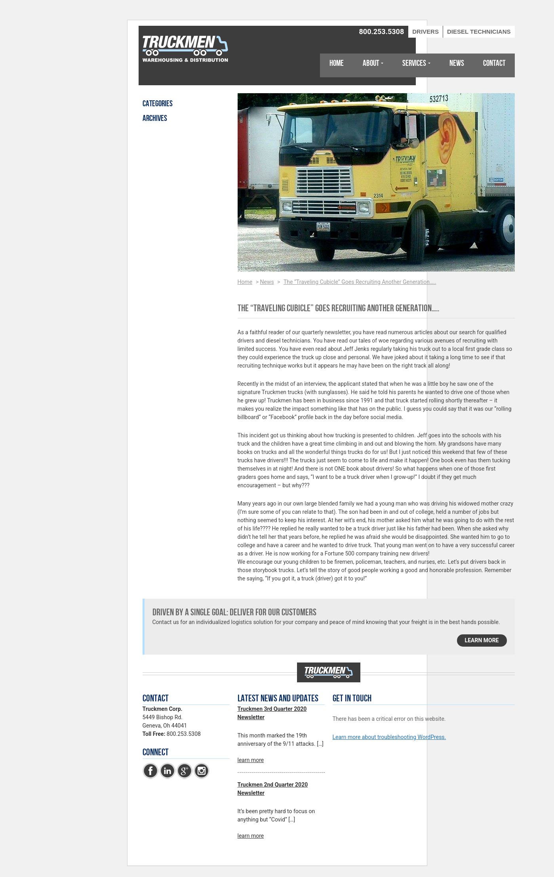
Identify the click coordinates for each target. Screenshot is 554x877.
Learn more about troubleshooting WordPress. (389, 737)
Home (336, 63)
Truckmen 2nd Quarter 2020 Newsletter (273, 788)
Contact (494, 63)
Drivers (425, 31)
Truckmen (186, 49)
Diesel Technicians (479, 31)
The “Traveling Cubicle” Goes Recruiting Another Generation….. (360, 282)
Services (414, 63)
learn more (482, 640)
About (371, 63)
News (456, 63)
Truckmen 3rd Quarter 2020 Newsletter (272, 713)
